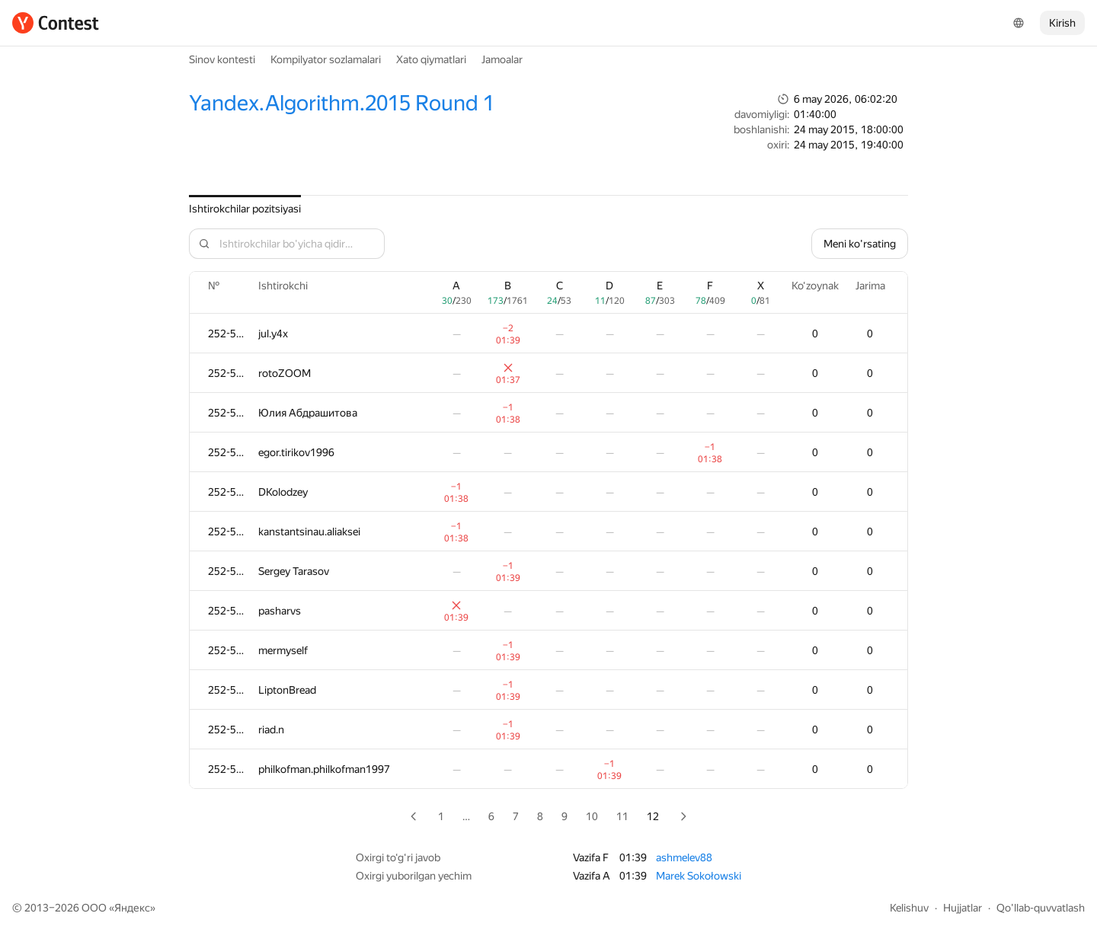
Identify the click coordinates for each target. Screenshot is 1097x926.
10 (592, 816)
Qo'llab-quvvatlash (1040, 908)
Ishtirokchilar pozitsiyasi (245, 209)
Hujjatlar (962, 908)
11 (622, 816)
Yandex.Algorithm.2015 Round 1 (341, 103)
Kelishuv (909, 908)
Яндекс (132, 908)
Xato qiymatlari (431, 59)
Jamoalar (502, 59)
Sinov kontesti (222, 59)
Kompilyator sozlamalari (325, 59)
